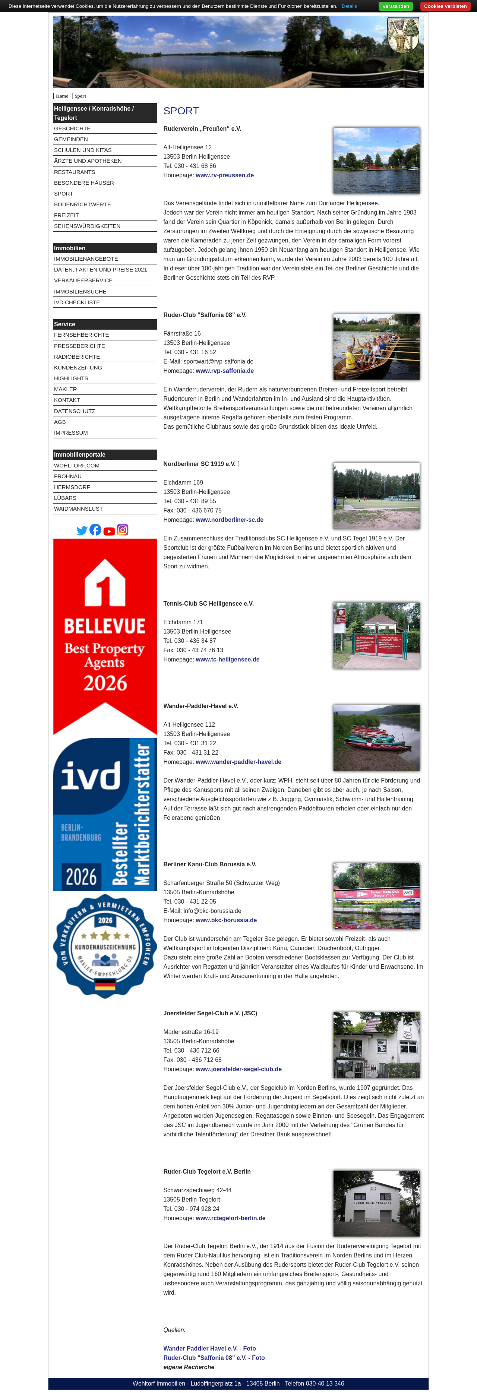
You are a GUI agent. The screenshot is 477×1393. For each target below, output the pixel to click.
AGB (60, 422)
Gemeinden (71, 139)
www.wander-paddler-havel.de (239, 762)
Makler (65, 389)
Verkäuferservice (83, 280)
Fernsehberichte (81, 335)
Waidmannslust (78, 509)
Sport (80, 96)
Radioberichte (77, 357)
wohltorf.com (76, 465)
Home (62, 96)
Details (349, 6)
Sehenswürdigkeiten (87, 226)
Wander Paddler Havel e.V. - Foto (209, 1348)
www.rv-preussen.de (225, 175)
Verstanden (395, 6)
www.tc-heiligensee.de (228, 659)
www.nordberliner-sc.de (230, 519)
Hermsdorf (72, 487)
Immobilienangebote (86, 259)
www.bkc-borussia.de (226, 920)
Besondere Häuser (84, 183)
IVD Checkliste (77, 302)
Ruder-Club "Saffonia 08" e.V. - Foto (214, 1358)
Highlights (71, 378)
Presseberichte (79, 346)
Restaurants (74, 172)
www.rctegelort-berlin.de (231, 1218)
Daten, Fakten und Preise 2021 (100, 269)
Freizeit (66, 215)
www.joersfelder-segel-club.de (239, 1069)
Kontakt (67, 400)
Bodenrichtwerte (82, 204)
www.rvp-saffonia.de (225, 371)
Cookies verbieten (445, 6)
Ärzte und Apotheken (88, 161)
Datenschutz (74, 411)
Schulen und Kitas (83, 150)
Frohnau (68, 476)
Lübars (65, 498)
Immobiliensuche (80, 291)
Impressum (71, 433)
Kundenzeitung (78, 367)
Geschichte (72, 128)
